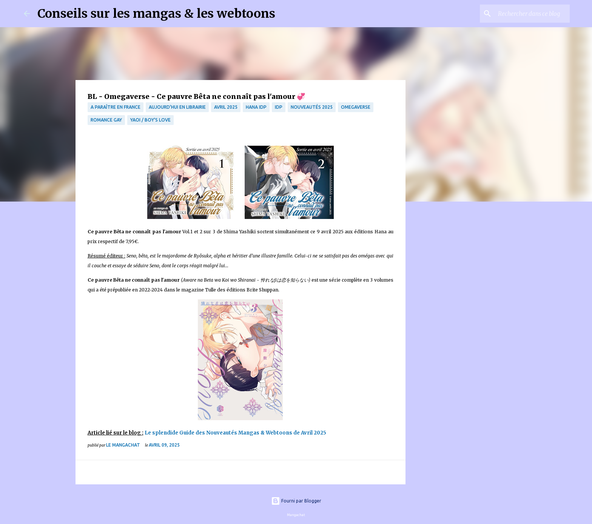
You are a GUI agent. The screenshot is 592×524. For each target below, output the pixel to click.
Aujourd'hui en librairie (177, 107)
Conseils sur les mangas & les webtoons (156, 13)
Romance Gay (106, 119)
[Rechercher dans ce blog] (530, 14)
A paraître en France (115, 107)
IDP (278, 107)
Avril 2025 (225, 107)
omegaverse (355, 107)
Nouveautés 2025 (312, 107)
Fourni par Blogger (296, 500)
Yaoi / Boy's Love (150, 119)
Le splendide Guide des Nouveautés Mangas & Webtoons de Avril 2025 (235, 433)
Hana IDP (256, 107)
